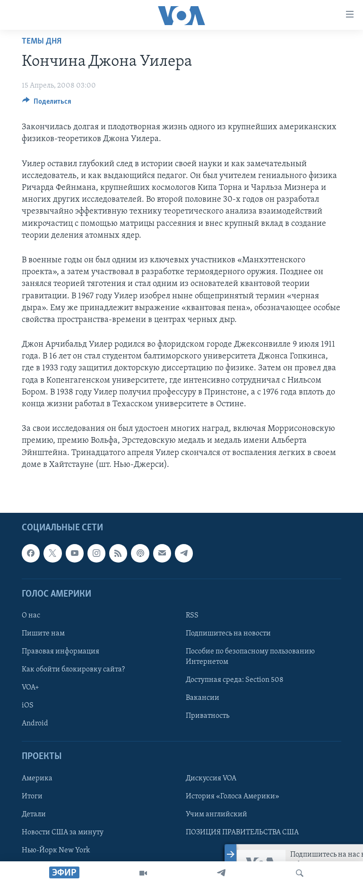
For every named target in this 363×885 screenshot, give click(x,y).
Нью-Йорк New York (56, 850)
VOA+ (30, 687)
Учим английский (216, 814)
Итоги (32, 796)
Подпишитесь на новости (228, 633)
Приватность (207, 716)
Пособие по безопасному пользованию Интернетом (250, 657)
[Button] (46, 104)
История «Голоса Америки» (232, 796)
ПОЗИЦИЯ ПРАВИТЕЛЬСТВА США (242, 832)
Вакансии (202, 698)
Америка (37, 778)
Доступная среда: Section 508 (235, 680)
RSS (192, 615)
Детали (34, 814)
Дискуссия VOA (211, 778)
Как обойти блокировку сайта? (73, 669)
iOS (28, 705)
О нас (31, 615)
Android (35, 723)
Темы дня (41, 41)
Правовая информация (60, 651)
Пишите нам (43, 633)
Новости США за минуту (63, 832)
